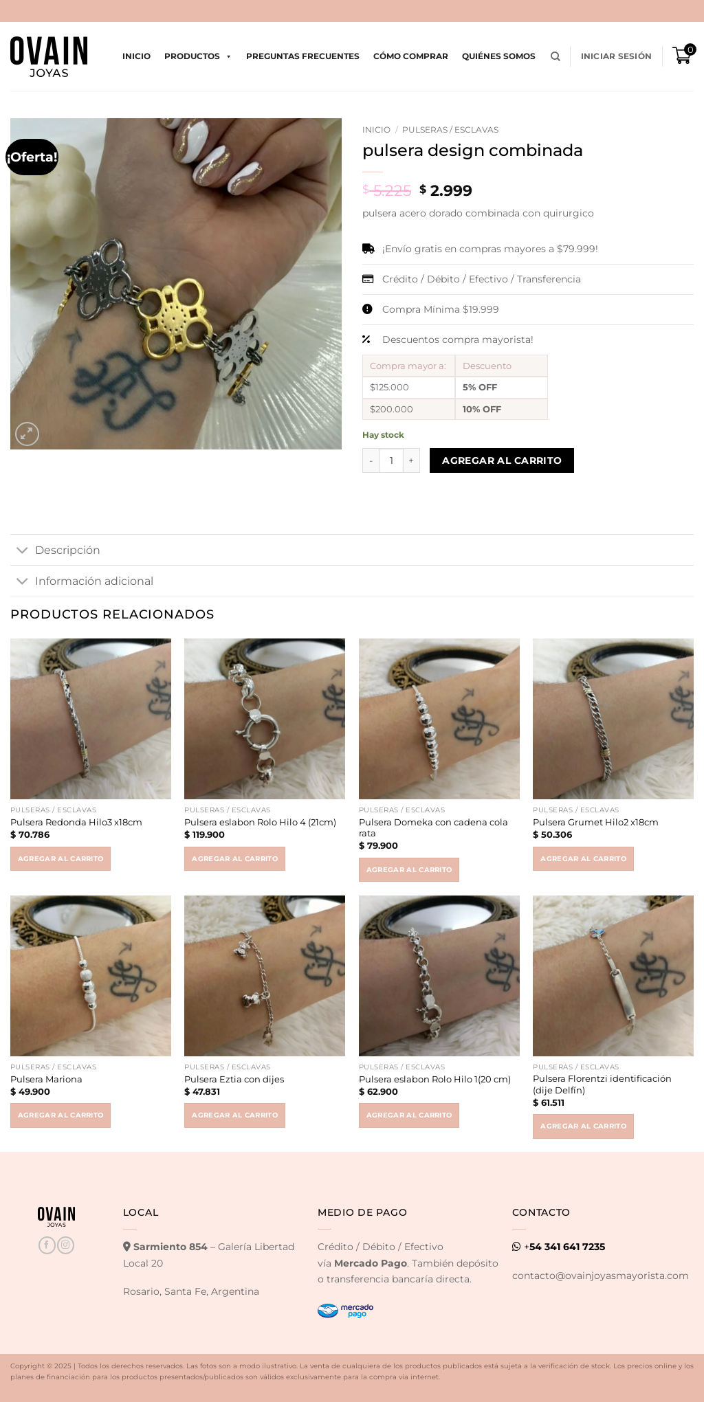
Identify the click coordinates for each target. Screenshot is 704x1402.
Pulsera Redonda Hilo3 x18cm (76, 821)
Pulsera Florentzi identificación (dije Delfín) (602, 1084)
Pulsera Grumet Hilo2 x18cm (596, 821)
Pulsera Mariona (46, 1078)
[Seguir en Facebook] (46, 1245)
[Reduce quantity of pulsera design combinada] (370, 460)
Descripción (55, 551)
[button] (616, 56)
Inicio (136, 56)
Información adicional (81, 582)
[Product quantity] (391, 460)
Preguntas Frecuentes (303, 56)
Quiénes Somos (499, 56)
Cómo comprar (410, 56)
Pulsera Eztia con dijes (234, 1078)
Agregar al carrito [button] (61, 858)
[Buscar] (555, 56)
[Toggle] (22, 551)
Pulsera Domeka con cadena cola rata (433, 827)
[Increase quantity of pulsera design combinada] (412, 460)
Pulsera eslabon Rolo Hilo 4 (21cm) (260, 821)
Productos (198, 56)
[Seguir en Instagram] (65, 1245)
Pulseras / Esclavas (450, 129)
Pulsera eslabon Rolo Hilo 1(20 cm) (435, 1078)
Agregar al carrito (502, 460)
